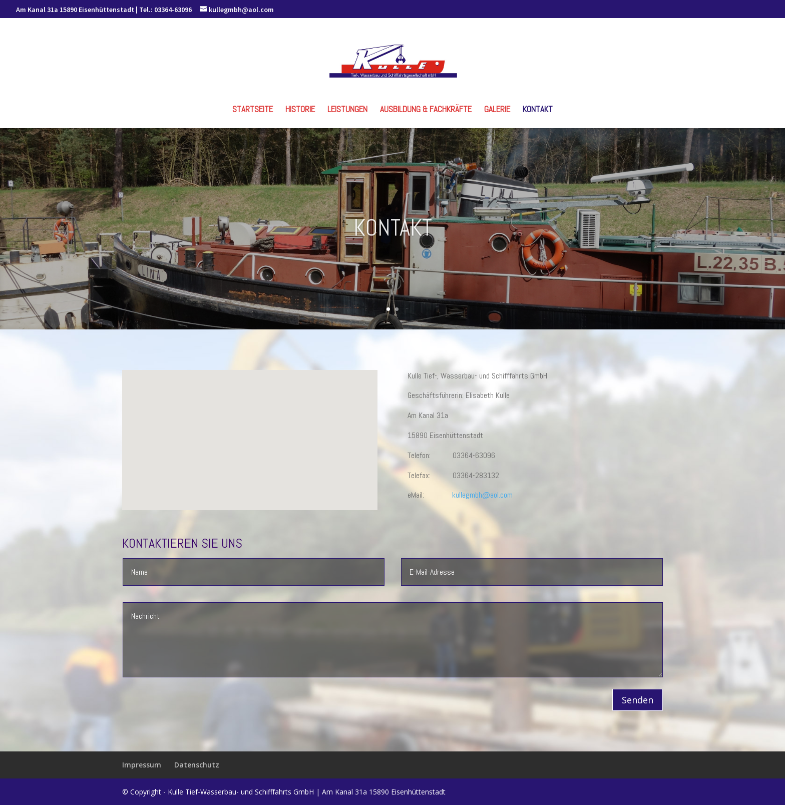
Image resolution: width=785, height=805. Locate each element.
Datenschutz (196, 764)
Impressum (141, 764)
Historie (300, 110)
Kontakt (538, 110)
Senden (637, 700)
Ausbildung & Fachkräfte (426, 110)
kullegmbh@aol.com (482, 495)
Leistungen (347, 110)
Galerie (497, 110)
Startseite (252, 110)
